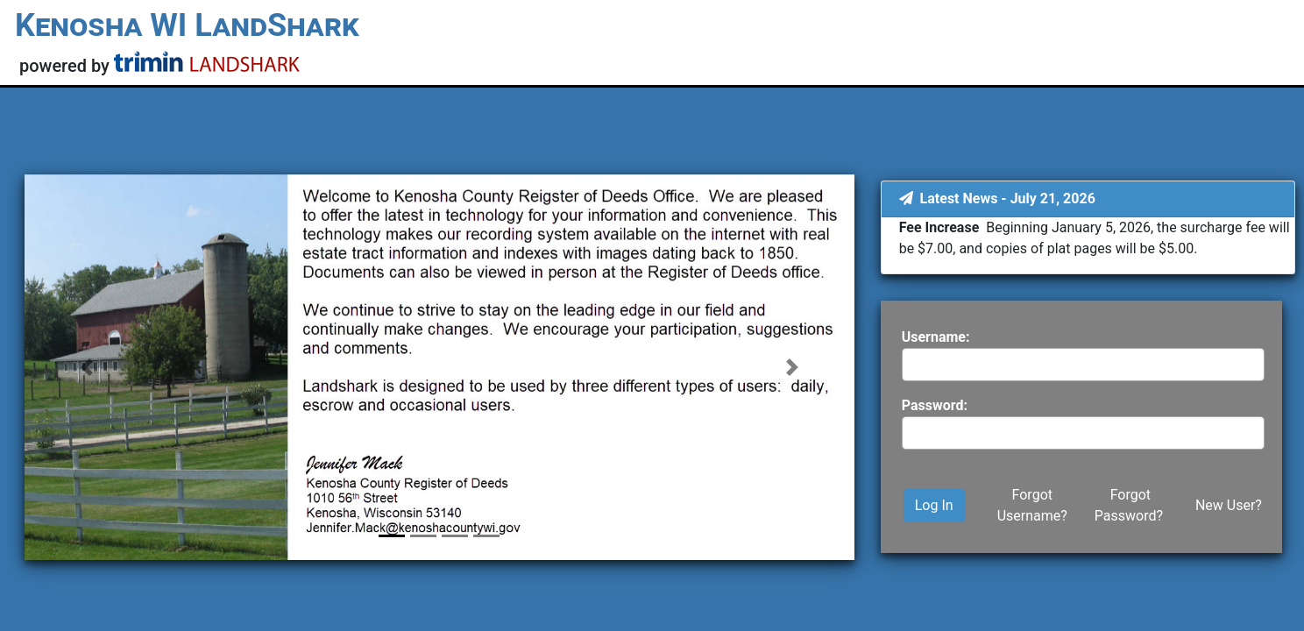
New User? (1228, 505)
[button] (87, 367)
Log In (934, 505)
